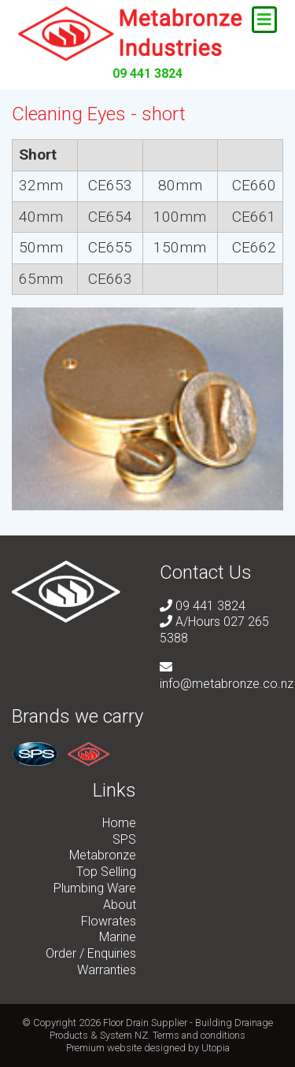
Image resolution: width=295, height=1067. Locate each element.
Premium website (104, 1048)
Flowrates (108, 921)
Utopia (215, 1048)
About (119, 904)
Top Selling (106, 871)
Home (119, 822)
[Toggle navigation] (264, 19)
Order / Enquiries (91, 953)
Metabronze (102, 855)
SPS (124, 839)
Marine (117, 936)
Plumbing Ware (94, 888)
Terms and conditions (199, 1035)
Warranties (106, 969)
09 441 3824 (147, 73)
